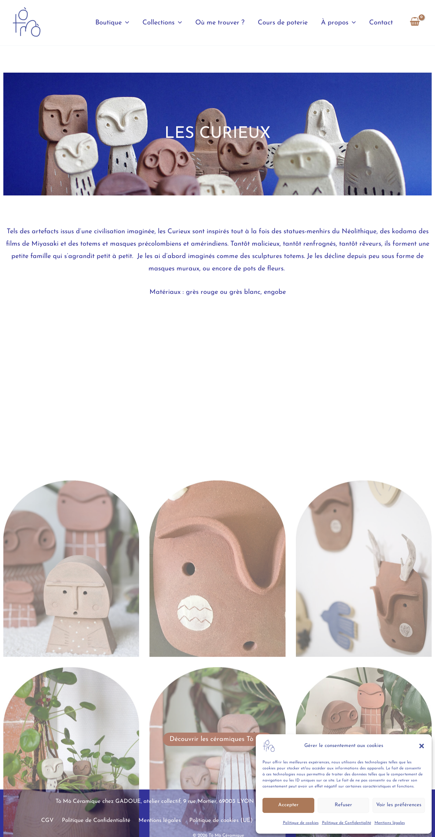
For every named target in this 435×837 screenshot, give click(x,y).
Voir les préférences (398, 805)
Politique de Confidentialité (346, 823)
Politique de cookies (301, 823)
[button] (421, 746)
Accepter (288, 805)
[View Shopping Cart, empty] (414, 22)
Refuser (343, 805)
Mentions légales (389, 823)
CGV (55, 820)
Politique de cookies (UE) (221, 820)
